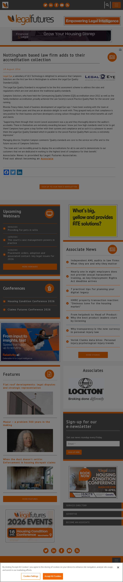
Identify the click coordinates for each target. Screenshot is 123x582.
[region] (61, 572)
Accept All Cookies (53, 576)
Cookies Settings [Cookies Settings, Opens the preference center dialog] (30, 576)
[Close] (118, 567)
